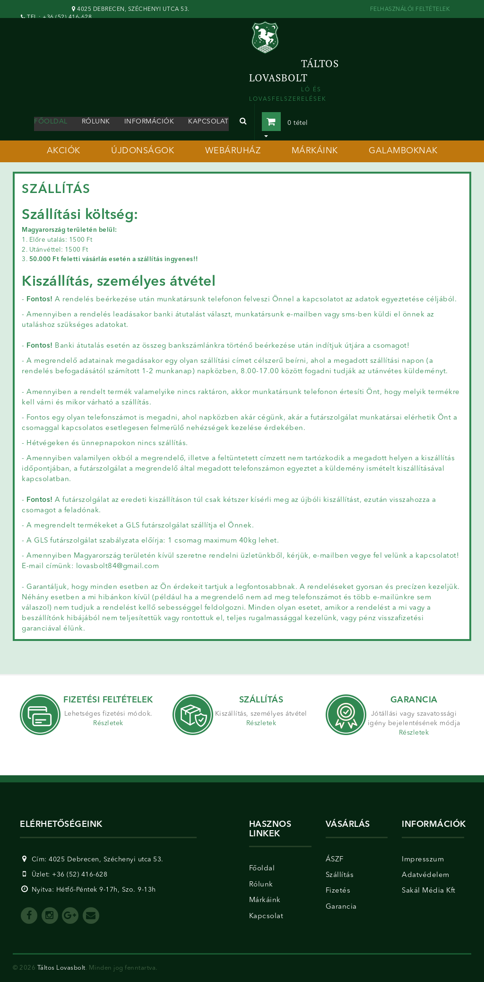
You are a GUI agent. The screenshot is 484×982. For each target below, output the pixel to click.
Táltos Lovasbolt (61, 968)
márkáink (315, 151)
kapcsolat (208, 121)
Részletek (108, 723)
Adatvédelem (425, 875)
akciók (63, 151)
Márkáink (265, 900)
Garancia (341, 907)
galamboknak (403, 151)
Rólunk (261, 884)
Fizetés (338, 890)
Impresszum (423, 859)
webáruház (233, 151)
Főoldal (51, 121)
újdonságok (142, 151)
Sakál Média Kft (429, 890)
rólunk (96, 121)
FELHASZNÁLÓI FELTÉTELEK (410, 9)
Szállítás (340, 875)
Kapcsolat (266, 916)
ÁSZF (335, 859)
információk (149, 121)
